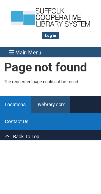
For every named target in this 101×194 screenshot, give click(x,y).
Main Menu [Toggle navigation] (25, 52)
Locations (15, 104)
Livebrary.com (50, 104)
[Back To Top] (50, 136)
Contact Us (17, 121)
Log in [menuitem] (50, 35)
